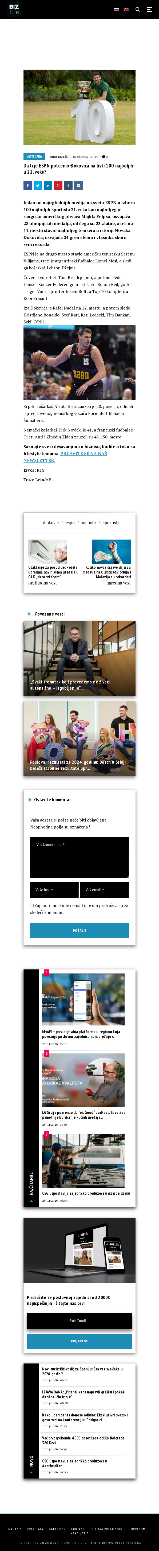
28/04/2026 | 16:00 (54, 1200)
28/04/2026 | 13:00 (54, 1043)
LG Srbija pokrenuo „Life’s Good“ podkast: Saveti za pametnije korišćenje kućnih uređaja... (83, 1115)
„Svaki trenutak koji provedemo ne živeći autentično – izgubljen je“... (70, 685)
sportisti (111, 522)
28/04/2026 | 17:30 (54, 1426)
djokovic (51, 522)
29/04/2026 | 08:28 (55, 1403)
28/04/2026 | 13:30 (54, 1124)
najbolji (89, 522)
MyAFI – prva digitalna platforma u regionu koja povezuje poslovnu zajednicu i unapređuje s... (81, 1034)
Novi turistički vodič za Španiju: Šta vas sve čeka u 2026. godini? (82, 1371)
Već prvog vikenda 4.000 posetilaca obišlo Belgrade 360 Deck (83, 1440)
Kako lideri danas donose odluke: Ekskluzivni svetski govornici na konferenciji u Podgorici (85, 1417)
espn (70, 522)
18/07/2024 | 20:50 (85, 156)
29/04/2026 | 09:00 (55, 1380)
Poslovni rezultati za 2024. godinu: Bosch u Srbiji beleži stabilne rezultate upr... (78, 765)
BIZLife (63, 156)
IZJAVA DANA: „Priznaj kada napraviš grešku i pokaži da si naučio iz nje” (83, 1394)
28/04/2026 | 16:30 (54, 1449)
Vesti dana (34, 156)
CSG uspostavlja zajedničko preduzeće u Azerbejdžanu (86, 1193)
